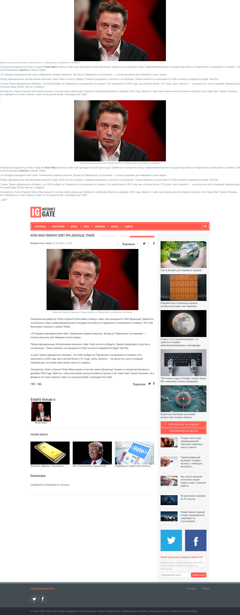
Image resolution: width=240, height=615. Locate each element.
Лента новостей (108, 236)
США (39, 384)
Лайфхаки (98, 226)
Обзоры (113, 226)
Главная (124, 236)
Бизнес (72, 226)
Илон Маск (51, 67)
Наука (84, 226)
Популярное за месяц (183, 431)
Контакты (192, 588)
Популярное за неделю (183, 424)
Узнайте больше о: (43, 399)
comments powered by (49, 485)
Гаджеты (127, 226)
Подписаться (198, 575)
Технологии (40, 226)
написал (23, 70)
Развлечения (56, 226)
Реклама (206, 588)
